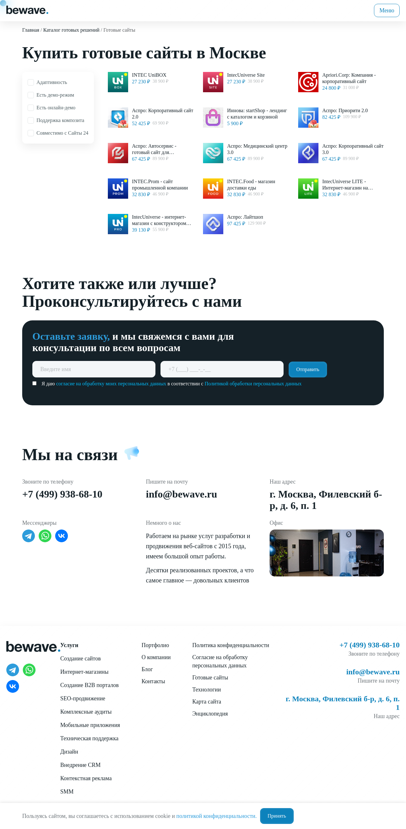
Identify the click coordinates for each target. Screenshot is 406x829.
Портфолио (155, 645)
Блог (147, 669)
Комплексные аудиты (86, 712)
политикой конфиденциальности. (216, 816)
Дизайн (69, 752)
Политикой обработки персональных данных (253, 383)
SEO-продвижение (82, 698)
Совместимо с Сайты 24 (62, 133)
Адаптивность (51, 82)
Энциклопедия (210, 713)
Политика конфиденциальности (230, 645)
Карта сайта (206, 701)
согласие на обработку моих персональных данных (111, 383)
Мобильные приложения (90, 725)
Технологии (206, 689)
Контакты (153, 681)
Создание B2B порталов (89, 685)
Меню (386, 10)
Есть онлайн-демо (55, 107)
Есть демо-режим (55, 95)
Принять (277, 816)
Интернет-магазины (84, 672)
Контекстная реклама (86, 778)
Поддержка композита (60, 120)
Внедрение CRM (80, 765)
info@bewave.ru (181, 494)
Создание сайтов (80, 658)
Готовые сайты (210, 677)
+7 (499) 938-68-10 (62, 494)
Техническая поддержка (89, 738)
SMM (67, 791)
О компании (156, 657)
